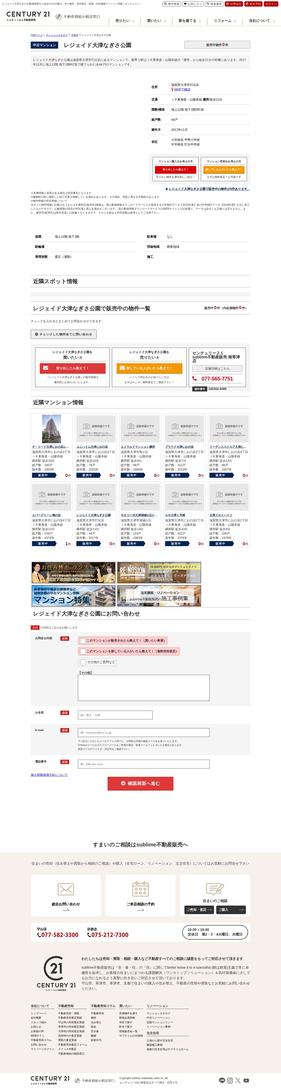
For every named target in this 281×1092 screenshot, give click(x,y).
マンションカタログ (158, 1013)
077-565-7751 (212, 379)
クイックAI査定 (67, 1049)
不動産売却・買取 (68, 1013)
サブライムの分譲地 (131, 1035)
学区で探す (125, 1022)
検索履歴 (214, 3)
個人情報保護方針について (49, 775)
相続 (93, 1017)
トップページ (39, 1013)
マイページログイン (42, 1049)
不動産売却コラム (41, 1040)
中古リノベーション (158, 1017)
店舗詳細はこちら (217, 368)
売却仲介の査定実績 (70, 1035)
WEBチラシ (38, 1035)
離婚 (93, 1035)
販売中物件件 (217, 44)
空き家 (95, 1031)
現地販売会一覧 (128, 1031)
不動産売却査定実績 (70, 1017)
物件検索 (172, 3)
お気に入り (193, 3)
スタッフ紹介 (39, 1022)
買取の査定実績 (67, 1040)
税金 (93, 1026)
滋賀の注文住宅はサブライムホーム (168, 1049)
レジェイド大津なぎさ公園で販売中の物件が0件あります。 (209, 189)
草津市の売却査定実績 (71, 1026)
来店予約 (253, 3)
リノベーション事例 (158, 1026)
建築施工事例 (154, 1044)
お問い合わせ (39, 1044)
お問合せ (233, 3)
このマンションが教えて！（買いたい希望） (123, 641)
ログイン (271, 3)
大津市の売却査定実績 (71, 1031)
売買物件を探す (128, 1013)
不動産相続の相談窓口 (71, 1053)
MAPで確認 (180, 89)
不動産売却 (97, 1013)
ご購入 (223, 909)
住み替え (96, 1022)
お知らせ (36, 1026)
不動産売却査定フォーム (72, 1044)
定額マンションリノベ (160, 1022)
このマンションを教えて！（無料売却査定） (129, 652)
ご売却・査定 (196, 909)
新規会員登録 (127, 1017)
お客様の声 (37, 1031)
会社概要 (36, 1017)
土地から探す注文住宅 (160, 1040)
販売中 (43, 475)
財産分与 (96, 1040)
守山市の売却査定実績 (71, 1022)
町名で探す (125, 1026)
